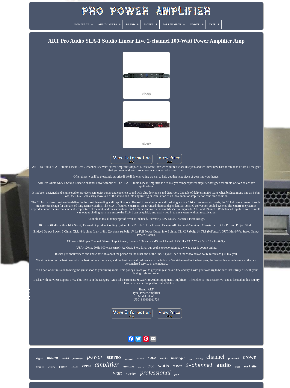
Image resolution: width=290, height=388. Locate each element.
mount (52, 357)
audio (224, 364)
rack (152, 357)
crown (249, 357)
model (65, 358)
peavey (63, 366)
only (190, 359)
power (95, 356)
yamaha (128, 366)
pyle (177, 374)
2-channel (199, 365)
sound (140, 358)
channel (215, 356)
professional (155, 372)
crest (86, 366)
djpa (151, 366)
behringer (178, 358)
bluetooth (129, 359)
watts (163, 365)
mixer (74, 366)
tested (177, 366)
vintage (141, 367)
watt (117, 373)
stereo (114, 357)
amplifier (107, 364)
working (51, 367)
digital (39, 358)
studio (163, 358)
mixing (199, 358)
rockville (250, 366)
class (237, 366)
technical (40, 367)
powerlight (77, 358)
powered (233, 358)
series (131, 373)
